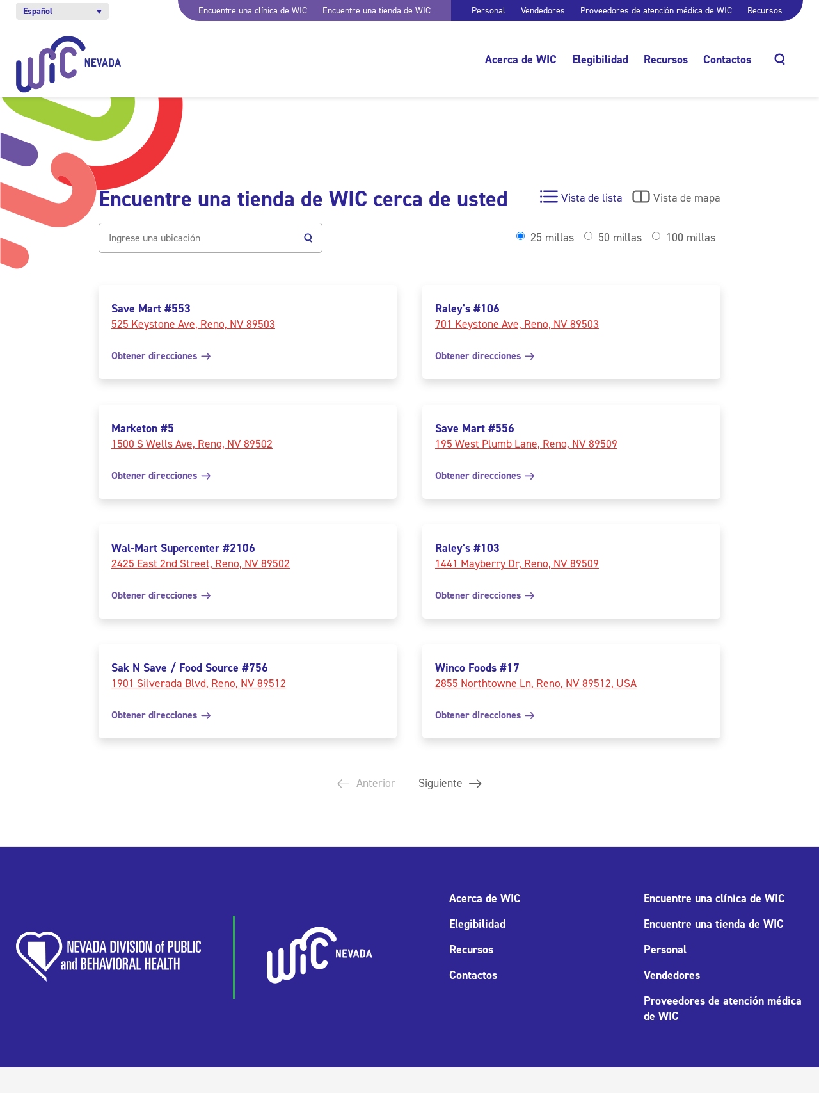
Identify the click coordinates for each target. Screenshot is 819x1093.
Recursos (765, 10)
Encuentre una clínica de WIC (252, 10)
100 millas (690, 237)
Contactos (727, 59)
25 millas (552, 237)
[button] (62, 11)
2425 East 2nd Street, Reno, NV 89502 (200, 563)
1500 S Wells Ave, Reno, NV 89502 (192, 443)
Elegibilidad (600, 59)
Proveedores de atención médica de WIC (656, 10)
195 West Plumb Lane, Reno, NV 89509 (526, 443)
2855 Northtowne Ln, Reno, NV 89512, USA (536, 683)
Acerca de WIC (521, 59)
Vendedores (543, 10)
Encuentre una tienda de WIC (376, 10)
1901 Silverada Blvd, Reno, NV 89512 (198, 683)
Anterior (364, 784)
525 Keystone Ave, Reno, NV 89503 (193, 324)
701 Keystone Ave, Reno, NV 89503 (517, 324)
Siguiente (452, 784)
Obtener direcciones (160, 355)
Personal (488, 10)
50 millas (620, 237)
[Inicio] (69, 64)
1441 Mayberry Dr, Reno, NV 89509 (517, 563)
